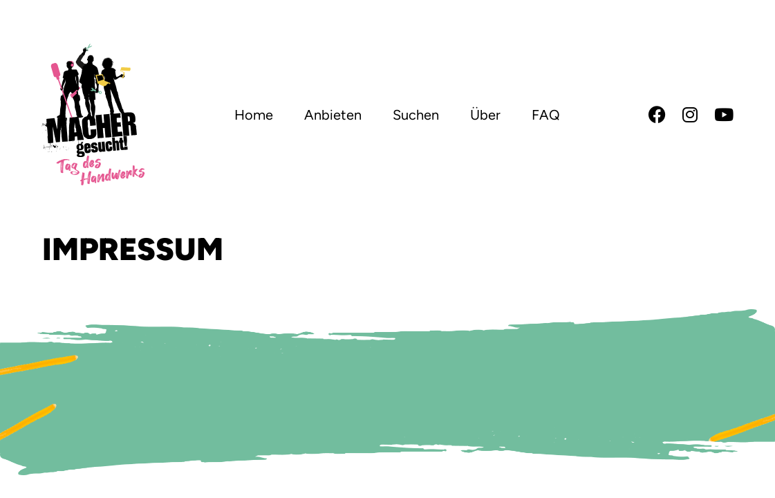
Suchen (416, 115)
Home (253, 115)
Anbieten (333, 115)
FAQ (546, 115)
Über (485, 115)
